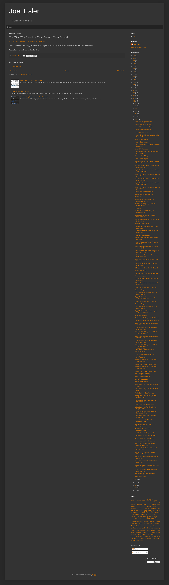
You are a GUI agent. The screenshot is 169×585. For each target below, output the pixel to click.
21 (134, 63)
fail (159, 508)
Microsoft (150, 519)
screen (149, 532)
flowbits (141, 510)
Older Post (120, 71)
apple (150, 500)
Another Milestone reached (143, 124)
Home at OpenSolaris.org (142, 374)
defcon (149, 506)
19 (134, 66)
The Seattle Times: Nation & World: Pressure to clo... (145, 401)
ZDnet (140, 540)
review (153, 530)
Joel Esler (24, 11)
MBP (145, 519)
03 (136, 485)
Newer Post (13, 71)
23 (134, 61)
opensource (149, 523)
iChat (154, 513)
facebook (153, 509)
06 (134, 98)
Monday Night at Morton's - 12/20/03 (146, 287)
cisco (158, 504)
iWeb (137, 517)
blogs (139, 504)
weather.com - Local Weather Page (145, 364)
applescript (157, 500)
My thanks (138, 197)
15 (134, 74)
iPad (132, 514)
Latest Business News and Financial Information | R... (146, 328)
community (138, 506)
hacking (143, 513)
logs (155, 517)
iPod (142, 515)
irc (146, 515)
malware (141, 519)
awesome (150, 502)
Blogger (94, 575)
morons (142, 521)
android (139, 500)
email (154, 506)
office (136, 523)
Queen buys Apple (140, 270)
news (157, 521)
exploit (146, 509)
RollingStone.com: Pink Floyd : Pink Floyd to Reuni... (145, 396)
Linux (151, 517)
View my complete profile (138, 47)
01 (136, 490)
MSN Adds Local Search (142, 224)
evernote (133, 508)
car (150, 504)
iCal (151, 512)
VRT (142, 539)
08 (134, 93)
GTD (138, 513)
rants (132, 530)
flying (145, 511)
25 (134, 55)
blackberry (157, 502)
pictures (139, 528)
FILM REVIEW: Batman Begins (144, 349)
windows (157, 539)
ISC (158, 515)
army (132, 502)
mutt (152, 521)
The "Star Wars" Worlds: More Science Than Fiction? (27, 41)
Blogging (133, 504)
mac (159, 517)
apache (144, 500)
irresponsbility (152, 514)
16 (134, 71)
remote (143, 530)
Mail (136, 519)
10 (134, 87)
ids (157, 512)
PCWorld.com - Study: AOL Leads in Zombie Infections (146, 332)
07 (134, 95)
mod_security (135, 521)
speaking (133, 536)
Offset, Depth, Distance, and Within (31, 80)
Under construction (140, 476)
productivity (157, 528)
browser (145, 504)
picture (133, 528)
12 (134, 82)
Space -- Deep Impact (141, 142)
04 (136, 482)
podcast (145, 528)
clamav (133, 506)
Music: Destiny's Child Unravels (144, 393)
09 (134, 90)
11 (134, 85)
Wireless (133, 540)
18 (134, 69)
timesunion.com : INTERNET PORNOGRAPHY (143, 420)
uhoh (150, 536)
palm (153, 526)
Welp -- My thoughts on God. (143, 122)
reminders (138, 530)
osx (133, 525)
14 (134, 77)
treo (143, 536)
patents (158, 526)
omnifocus (142, 523)
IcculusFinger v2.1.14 (141, 379)
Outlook (138, 526)
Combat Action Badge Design (144, 191)
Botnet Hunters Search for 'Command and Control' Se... (146, 255)
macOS (133, 519)
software (144, 535)
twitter (146, 536)
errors (158, 506)
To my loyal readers (141, 315)
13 (134, 79)
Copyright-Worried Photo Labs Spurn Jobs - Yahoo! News (146, 297)
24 (134, 58)
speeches (139, 536)
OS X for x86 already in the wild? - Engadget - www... (145, 425)
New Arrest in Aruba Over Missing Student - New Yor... (145, 444)
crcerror (144, 506)
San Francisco (136, 532)
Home (9, 27)
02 (136, 488)
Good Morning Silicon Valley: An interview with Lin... (144, 200)
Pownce (151, 528)
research (148, 530)
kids (141, 517)
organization (156, 523)
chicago (154, 504)
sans (144, 532)
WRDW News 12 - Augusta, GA (144, 433)
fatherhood (134, 511)
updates (133, 539)
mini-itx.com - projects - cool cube (145, 474)
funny (150, 511)
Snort (138, 535)
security (156, 532)
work (138, 540)
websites (149, 539)
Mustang (148, 521)
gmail (158, 511)
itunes (133, 517)
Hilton (147, 512)
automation (144, 502)
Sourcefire (151, 535)
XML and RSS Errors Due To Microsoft (146, 268)
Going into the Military (141, 139)
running (158, 530)
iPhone (137, 515)
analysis (133, 500)
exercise (140, 508)
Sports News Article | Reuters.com (145, 435)
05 (134, 101)
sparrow (158, 534)
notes (132, 523)
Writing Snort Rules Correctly (20, 91)
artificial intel (138, 502)
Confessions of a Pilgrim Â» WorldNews (147, 318)
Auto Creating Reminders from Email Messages (34, 97)
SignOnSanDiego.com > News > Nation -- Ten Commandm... (147, 170)
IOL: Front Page (139, 290)
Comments (136, 552)
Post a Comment (17, 66)
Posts (135, 549)
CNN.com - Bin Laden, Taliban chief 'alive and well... (145, 360)
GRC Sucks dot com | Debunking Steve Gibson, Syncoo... (147, 251)
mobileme (157, 519)
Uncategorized (156, 536)
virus (139, 538)
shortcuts (133, 534)
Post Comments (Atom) (25, 74)
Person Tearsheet (140, 352)
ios (159, 512)
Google (133, 513)
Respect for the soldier (141, 132)
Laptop (145, 517)
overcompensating (146, 526)
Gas (154, 510)
